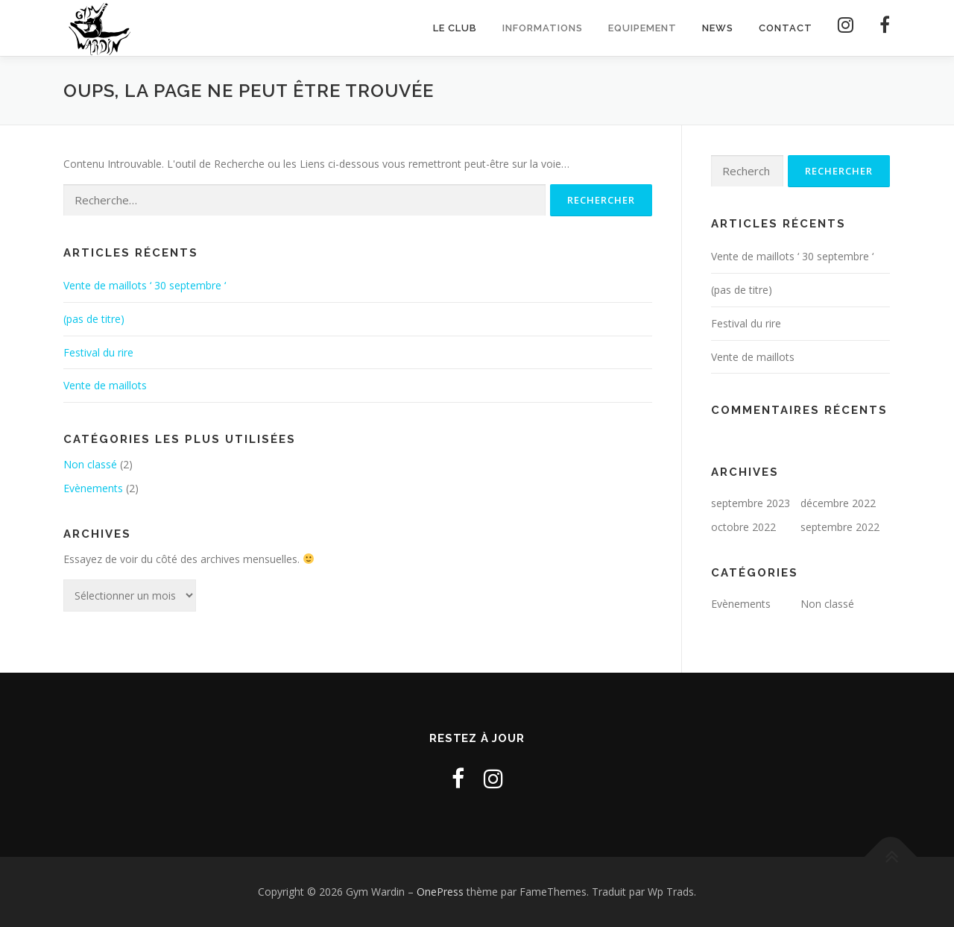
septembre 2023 (750, 504)
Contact (785, 28)
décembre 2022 (838, 504)
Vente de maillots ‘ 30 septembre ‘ (144, 285)
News (717, 28)
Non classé (90, 464)
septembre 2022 (839, 527)
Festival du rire (98, 352)
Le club (455, 28)
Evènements (93, 488)
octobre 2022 (743, 527)
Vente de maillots (105, 386)
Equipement (642, 28)
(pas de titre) (93, 319)
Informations (542, 28)
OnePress (440, 892)
